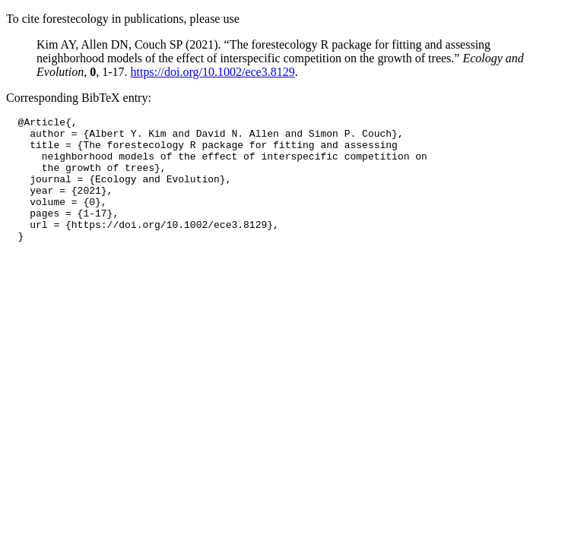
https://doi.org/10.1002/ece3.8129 (213, 71)
